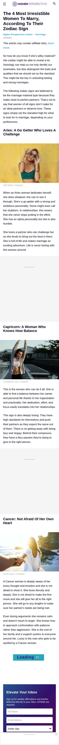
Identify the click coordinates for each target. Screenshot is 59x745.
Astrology (40, 34)
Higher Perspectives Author (18, 34)
